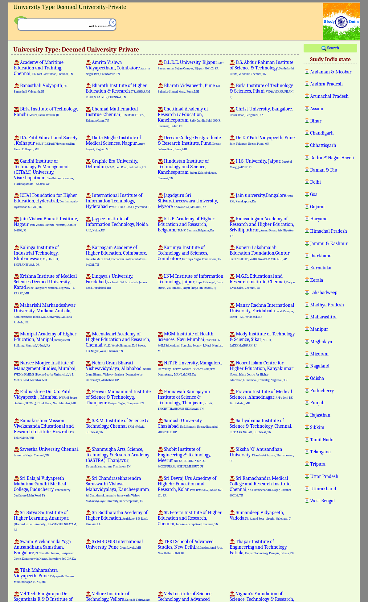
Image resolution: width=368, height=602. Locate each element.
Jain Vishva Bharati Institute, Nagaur (46, 224)
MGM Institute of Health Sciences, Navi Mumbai (190, 342)
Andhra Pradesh (326, 83)
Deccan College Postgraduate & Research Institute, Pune (189, 143)
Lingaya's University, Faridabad (116, 281)
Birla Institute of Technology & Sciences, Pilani (262, 91)
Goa (313, 194)
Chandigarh (321, 132)
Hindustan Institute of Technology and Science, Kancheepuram (187, 169)
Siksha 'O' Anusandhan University (262, 454)
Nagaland (319, 365)
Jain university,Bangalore (261, 198)
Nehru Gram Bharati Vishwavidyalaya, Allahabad (118, 371)
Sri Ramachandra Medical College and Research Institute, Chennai (261, 486)
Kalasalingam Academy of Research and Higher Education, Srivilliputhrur (262, 227)
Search (330, 48)
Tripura (317, 463)
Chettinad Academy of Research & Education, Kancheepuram (189, 117)
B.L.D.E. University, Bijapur (190, 65)
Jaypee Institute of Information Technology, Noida (117, 224)
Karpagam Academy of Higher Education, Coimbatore (116, 255)
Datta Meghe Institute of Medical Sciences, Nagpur (115, 143)
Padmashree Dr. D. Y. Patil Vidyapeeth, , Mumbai (46, 397)
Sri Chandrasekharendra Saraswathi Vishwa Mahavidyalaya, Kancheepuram (117, 489)
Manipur (319, 328)
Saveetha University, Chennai (46, 451)
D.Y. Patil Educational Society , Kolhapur (46, 143)
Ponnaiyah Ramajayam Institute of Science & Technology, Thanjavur (185, 399)
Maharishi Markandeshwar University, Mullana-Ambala (45, 313)
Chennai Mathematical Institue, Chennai (115, 114)
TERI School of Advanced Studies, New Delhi (190, 547)
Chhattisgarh (323, 145)
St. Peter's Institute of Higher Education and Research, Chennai (190, 518)
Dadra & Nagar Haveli (332, 157)
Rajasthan (320, 414)
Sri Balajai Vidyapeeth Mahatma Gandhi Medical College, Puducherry (42, 486)
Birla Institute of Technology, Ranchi (46, 111)
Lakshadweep (323, 292)
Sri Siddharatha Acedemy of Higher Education (117, 518)
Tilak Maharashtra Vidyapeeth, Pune (44, 575)
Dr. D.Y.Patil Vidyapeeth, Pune (262, 140)
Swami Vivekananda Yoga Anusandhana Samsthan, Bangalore (45, 549)
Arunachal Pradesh (329, 95)
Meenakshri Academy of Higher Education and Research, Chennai (118, 342)
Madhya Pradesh (327, 304)
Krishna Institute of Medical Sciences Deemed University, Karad (45, 284)
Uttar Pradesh (324, 476)
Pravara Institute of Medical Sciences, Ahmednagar (261, 397)
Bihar (315, 120)
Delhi (315, 181)
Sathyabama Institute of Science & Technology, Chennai (261, 426)
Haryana (318, 218)
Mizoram (319, 353)
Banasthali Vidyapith (41, 88)
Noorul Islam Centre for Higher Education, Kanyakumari (262, 371)
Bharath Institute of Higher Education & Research (118, 91)
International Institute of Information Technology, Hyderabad (118, 201)
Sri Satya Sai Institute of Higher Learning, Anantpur (45, 520)
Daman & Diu (323, 169)
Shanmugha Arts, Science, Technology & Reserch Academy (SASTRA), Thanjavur (117, 457)
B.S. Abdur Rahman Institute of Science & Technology (262, 68)
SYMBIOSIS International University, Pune (114, 544)
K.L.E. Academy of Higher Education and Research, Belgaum (186, 224)
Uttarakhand (323, 488)
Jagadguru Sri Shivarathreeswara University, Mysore (188, 201)
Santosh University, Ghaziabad (189, 426)
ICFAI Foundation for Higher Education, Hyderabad (46, 201)
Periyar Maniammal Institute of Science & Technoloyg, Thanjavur (118, 397)
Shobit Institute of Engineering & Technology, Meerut (184, 457)
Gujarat (317, 206)
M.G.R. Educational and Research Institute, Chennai (262, 281)
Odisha (317, 378)
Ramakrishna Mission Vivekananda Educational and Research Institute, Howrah (44, 428)
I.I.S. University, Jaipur (261, 163)
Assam (316, 108)
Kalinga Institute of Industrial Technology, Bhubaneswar (36, 255)
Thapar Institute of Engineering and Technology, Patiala (261, 547)
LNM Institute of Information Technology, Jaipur (190, 281)
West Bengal (322, 500)
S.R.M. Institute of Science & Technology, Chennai (117, 426)
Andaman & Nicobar (330, 71)
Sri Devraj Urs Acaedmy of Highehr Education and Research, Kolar (190, 486)
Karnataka (320, 267)
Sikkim (317, 427)
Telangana (320, 451)
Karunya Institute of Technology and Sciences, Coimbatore (190, 253)
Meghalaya (321, 341)
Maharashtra (323, 316)
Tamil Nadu (321, 439)
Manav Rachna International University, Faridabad (262, 310)
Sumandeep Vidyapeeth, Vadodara (260, 515)
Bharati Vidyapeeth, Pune (189, 88)
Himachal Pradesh (328, 230)
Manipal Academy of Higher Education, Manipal (45, 339)
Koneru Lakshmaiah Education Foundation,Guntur (260, 253)
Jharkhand (321, 255)
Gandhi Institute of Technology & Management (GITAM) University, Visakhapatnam (44, 171)
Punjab (317, 402)
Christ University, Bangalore (261, 111)
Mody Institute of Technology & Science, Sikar (262, 339)
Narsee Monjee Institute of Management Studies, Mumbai (45, 371)
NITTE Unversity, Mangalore (190, 368)
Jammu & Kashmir (329, 243)
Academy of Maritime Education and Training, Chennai (43, 68)
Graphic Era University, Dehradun (116, 163)
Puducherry (322, 390)
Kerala (316, 279)
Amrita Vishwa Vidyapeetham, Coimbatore (118, 68)
